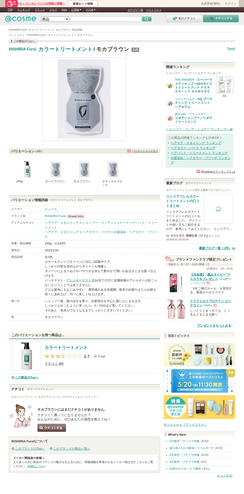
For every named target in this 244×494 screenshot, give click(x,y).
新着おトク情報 (83, 3)
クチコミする (51, 428)
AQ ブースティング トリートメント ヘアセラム (193, 103)
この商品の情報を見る (23, 41)
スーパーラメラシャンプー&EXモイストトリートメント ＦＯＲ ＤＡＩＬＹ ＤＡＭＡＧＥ (193, 85)
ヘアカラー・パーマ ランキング (193, 148)
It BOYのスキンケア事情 (185, 468)
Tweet (231, 48)
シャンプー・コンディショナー (104, 223)
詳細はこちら (36, 466)
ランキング (23, 9)
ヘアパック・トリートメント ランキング (199, 153)
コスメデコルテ (185, 99)
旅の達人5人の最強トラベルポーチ (191, 448)
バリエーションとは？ (145, 151)
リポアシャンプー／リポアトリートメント (193, 120)
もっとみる (224, 475)
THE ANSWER (184, 79)
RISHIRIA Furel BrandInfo (77, 216)
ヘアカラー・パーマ (96, 232)
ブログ (53, 9)
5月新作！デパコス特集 (184, 441)
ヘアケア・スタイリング (62, 223)
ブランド (40, 9)
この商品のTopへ (27, 377)
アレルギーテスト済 (80, 280)
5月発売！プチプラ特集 (184, 455)
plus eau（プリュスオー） (192, 114)
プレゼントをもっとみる (214, 325)
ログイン (230, 3)
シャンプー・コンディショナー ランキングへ (197, 129)
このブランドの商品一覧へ (71, 448)
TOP (10, 9)
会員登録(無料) (210, 3)
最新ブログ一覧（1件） (215, 248)
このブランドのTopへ (30, 448)
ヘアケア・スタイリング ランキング (196, 143)
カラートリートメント (65, 49)
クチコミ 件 (54, 363)
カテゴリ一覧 (135, 10)
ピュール (51, 209)
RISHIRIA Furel (22, 49)
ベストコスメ (154, 10)
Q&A (64, 9)
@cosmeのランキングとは (218, 171)
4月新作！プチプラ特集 (184, 462)
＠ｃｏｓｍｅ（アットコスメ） (185, 424)
